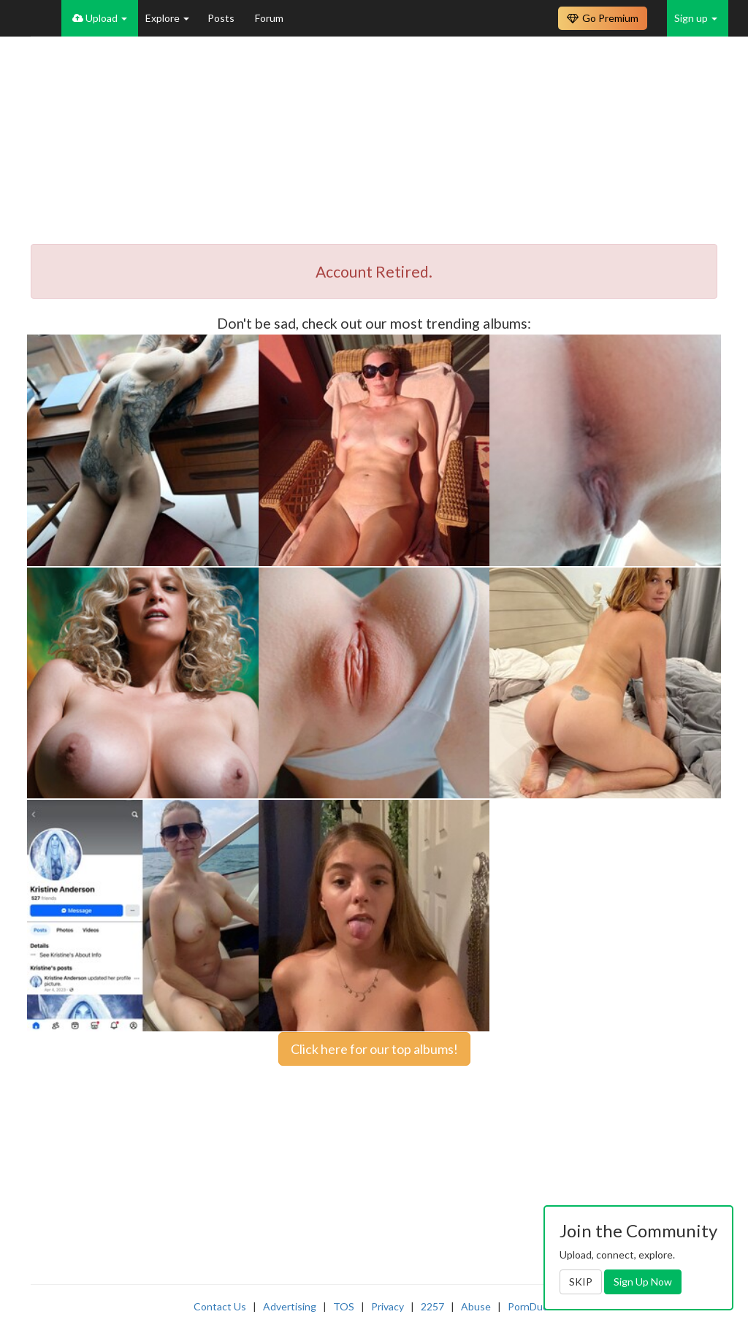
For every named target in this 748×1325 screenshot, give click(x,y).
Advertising (289, 1306)
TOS (343, 1306)
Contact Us (220, 1306)
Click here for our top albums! (374, 1049)
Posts (222, 18)
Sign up (695, 18)
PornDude (531, 1306)
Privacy (387, 1306)
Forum (269, 18)
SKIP (580, 1281)
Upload (99, 18)
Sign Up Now (643, 1281)
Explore (167, 18)
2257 (432, 1306)
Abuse (476, 1306)
